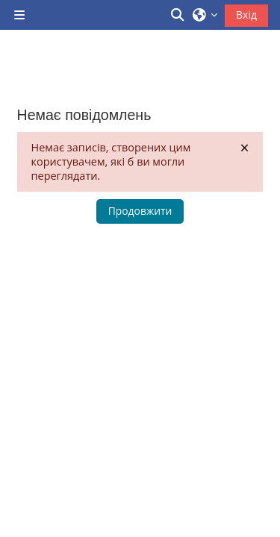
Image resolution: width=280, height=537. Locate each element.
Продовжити (140, 211)
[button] (178, 15)
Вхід (246, 14)
